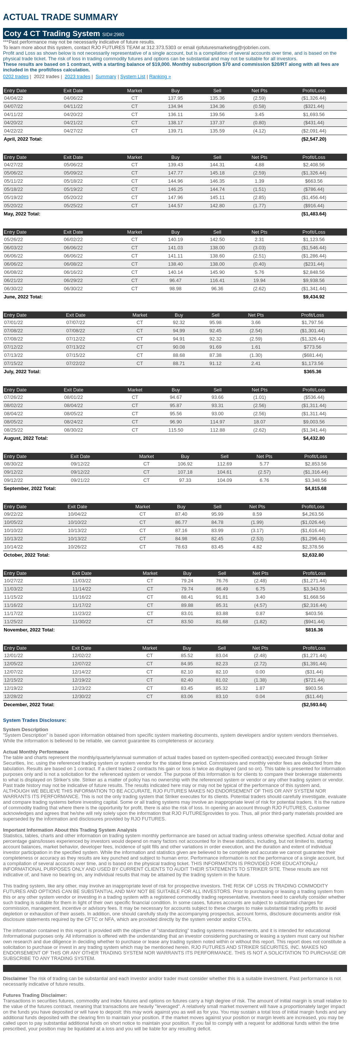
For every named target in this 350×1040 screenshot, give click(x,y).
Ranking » (160, 76)
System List (132, 76)
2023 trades (77, 76)
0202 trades (16, 76)
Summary (106, 76)
